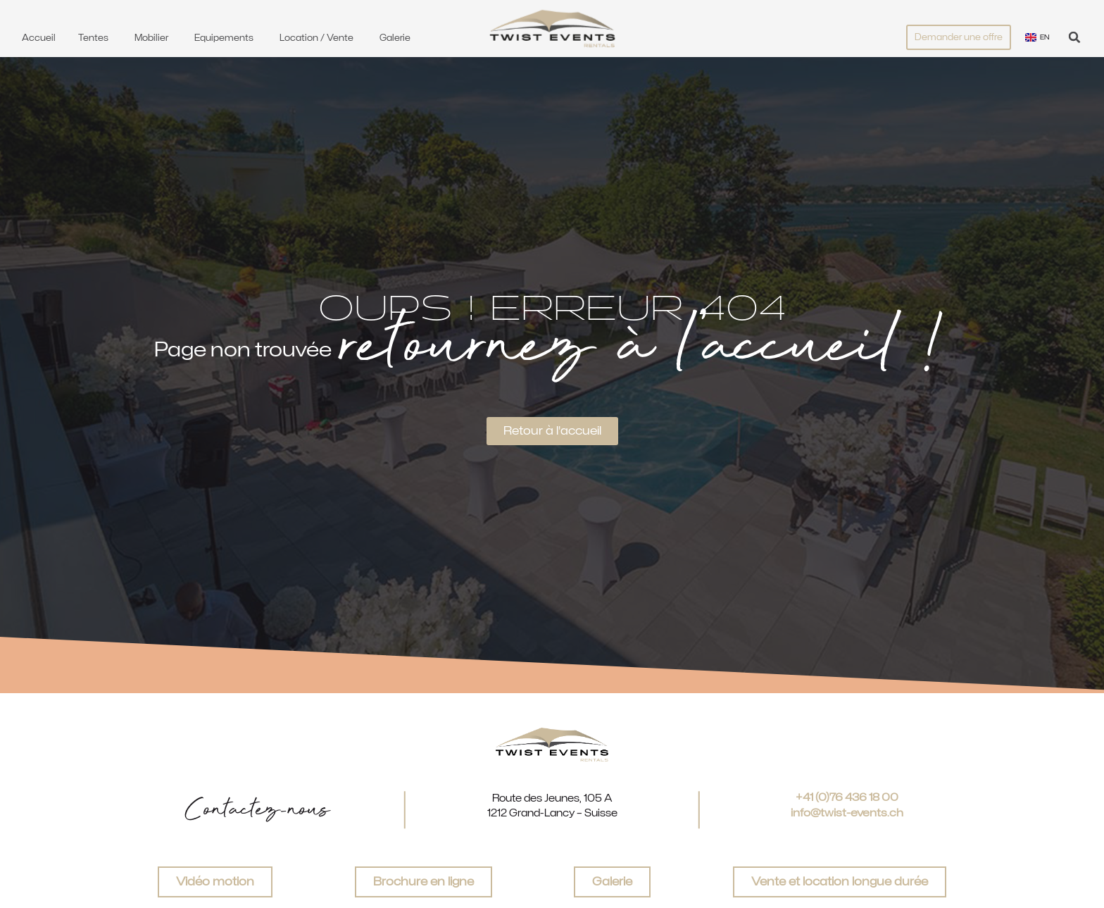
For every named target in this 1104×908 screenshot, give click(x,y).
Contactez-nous (257, 810)
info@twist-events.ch (847, 813)
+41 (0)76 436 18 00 (847, 797)
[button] (1074, 37)
